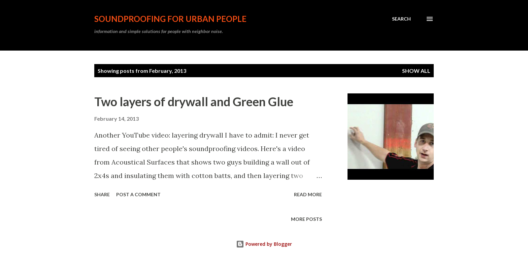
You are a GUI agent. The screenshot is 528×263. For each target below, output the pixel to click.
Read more (308, 194)
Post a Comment (138, 194)
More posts (306, 219)
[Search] (401, 19)
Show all (416, 70)
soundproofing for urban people (170, 19)
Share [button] (102, 194)
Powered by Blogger (264, 244)
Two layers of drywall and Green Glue (193, 101)
